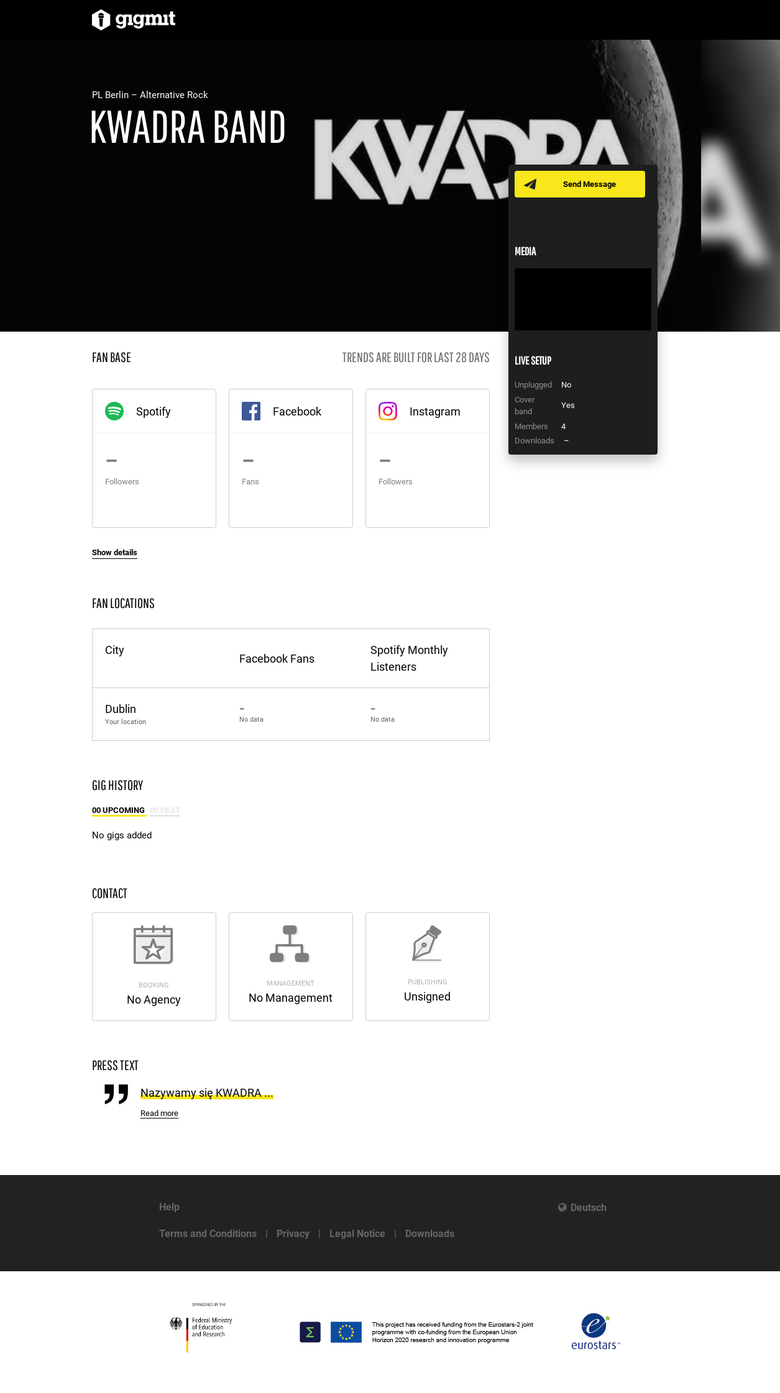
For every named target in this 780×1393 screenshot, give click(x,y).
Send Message (590, 184)
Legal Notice (357, 1234)
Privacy (293, 1234)
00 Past (165, 810)
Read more (159, 1113)
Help (169, 1207)
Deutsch (589, 1208)
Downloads (429, 1234)
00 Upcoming (119, 810)
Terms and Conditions (208, 1234)
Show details (114, 552)
